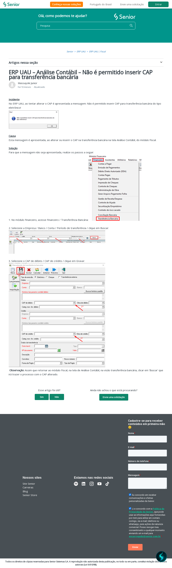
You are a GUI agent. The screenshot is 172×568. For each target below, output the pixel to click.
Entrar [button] (158, 4)
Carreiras (28, 487)
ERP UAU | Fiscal (97, 51)
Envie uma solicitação (132, 4)
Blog (25, 491)
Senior (70, 51)
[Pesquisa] (86, 25)
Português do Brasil (101, 4)
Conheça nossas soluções (66, 4)
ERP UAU (81, 51)
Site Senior (29, 483)
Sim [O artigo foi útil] (42, 397)
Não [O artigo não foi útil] (57, 397)
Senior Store (30, 495)
